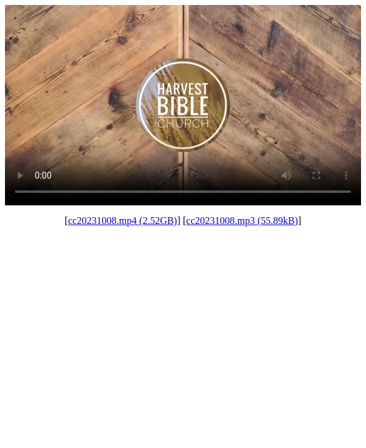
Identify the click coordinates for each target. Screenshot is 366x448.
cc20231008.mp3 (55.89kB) (242, 220)
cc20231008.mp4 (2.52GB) (122, 220)
